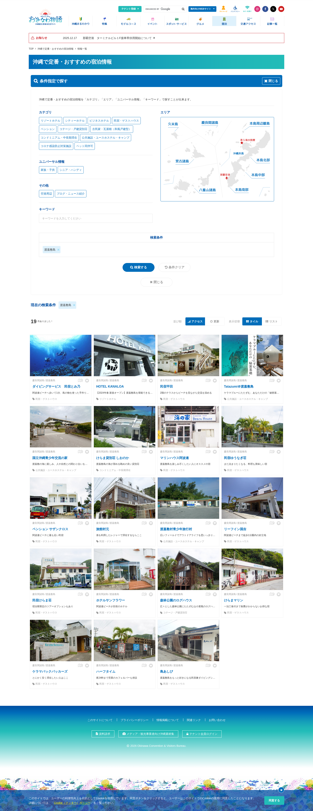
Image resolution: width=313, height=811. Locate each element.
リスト (273, 320)
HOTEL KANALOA (110, 385)
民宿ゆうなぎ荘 (235, 457)
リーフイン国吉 (235, 528)
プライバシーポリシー (135, 719)
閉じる (158, 281)
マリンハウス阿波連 (174, 457)
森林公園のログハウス (176, 599)
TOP (31, 47)
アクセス (197, 320)
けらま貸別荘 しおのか (112, 457)
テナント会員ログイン (203, 733)
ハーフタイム (105, 670)
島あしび (166, 670)
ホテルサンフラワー (110, 599)
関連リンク (194, 719)
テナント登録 (128, 8)
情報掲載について (167, 719)
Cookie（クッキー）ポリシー (72, 802)
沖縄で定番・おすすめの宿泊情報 (55, 47)
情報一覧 (82, 47)
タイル (254, 320)
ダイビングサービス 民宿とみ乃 (56, 385)
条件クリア (176, 266)
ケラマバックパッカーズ (49, 670)
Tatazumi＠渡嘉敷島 (239, 385)
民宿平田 (166, 385)
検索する (140, 266)
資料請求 (104, 733)
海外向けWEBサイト (200, 9)
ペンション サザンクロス (50, 528)
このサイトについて (100, 719)
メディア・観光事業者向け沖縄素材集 (150, 733)
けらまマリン (233, 599)
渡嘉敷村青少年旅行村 (176, 528)
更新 (216, 320)
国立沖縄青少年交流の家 (49, 457)
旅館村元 (102, 528)
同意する (274, 800)
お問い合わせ (217, 719)
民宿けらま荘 (42, 599)
